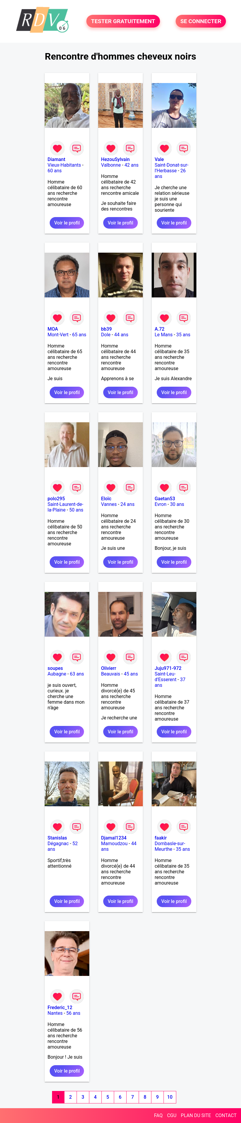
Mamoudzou (114, 843)
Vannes (109, 504)
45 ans (131, 674)
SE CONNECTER (200, 21)
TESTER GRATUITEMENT (123, 21)
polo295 (56, 498)
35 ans (183, 334)
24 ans (127, 504)
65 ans (79, 334)
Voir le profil (67, 223)
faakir (161, 838)
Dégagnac (58, 843)
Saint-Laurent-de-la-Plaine (65, 507)
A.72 (159, 329)
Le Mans (164, 334)
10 (169, 1097)
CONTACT (226, 1115)
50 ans (76, 510)
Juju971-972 (168, 668)
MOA (53, 329)
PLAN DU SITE (196, 1115)
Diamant (56, 159)
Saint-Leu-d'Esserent (166, 676)
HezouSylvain (115, 159)
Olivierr (108, 668)
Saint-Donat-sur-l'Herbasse (171, 167)
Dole (106, 334)
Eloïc (106, 498)
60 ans (55, 170)
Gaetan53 (165, 498)
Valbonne (111, 165)
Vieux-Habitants (64, 165)
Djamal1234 (114, 838)
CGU (172, 1115)
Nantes (55, 1013)
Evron (160, 504)
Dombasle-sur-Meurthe (170, 846)
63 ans (77, 674)
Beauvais (110, 674)
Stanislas (57, 838)
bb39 (106, 329)
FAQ (158, 1115)
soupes (55, 668)
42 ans (131, 165)
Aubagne (57, 674)
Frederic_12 (60, 1007)
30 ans (177, 504)
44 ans (121, 334)
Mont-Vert (58, 334)
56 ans (73, 1013)
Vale (159, 159)
